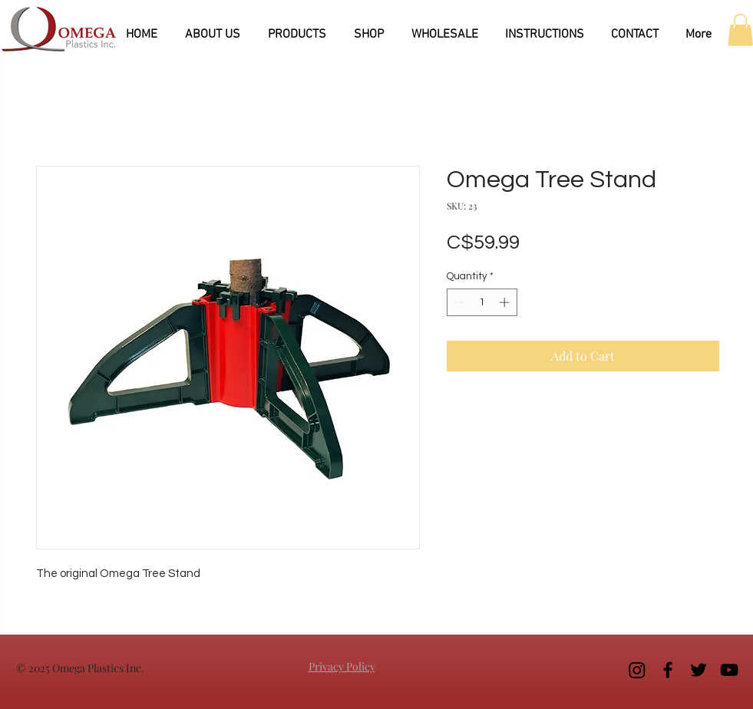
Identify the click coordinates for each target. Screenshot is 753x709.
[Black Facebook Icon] (668, 670)
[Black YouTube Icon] (729, 670)
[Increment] (506, 302)
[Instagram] (637, 670)
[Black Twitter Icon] (698, 670)
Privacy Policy (342, 666)
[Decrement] (458, 302)
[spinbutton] (482, 302)
